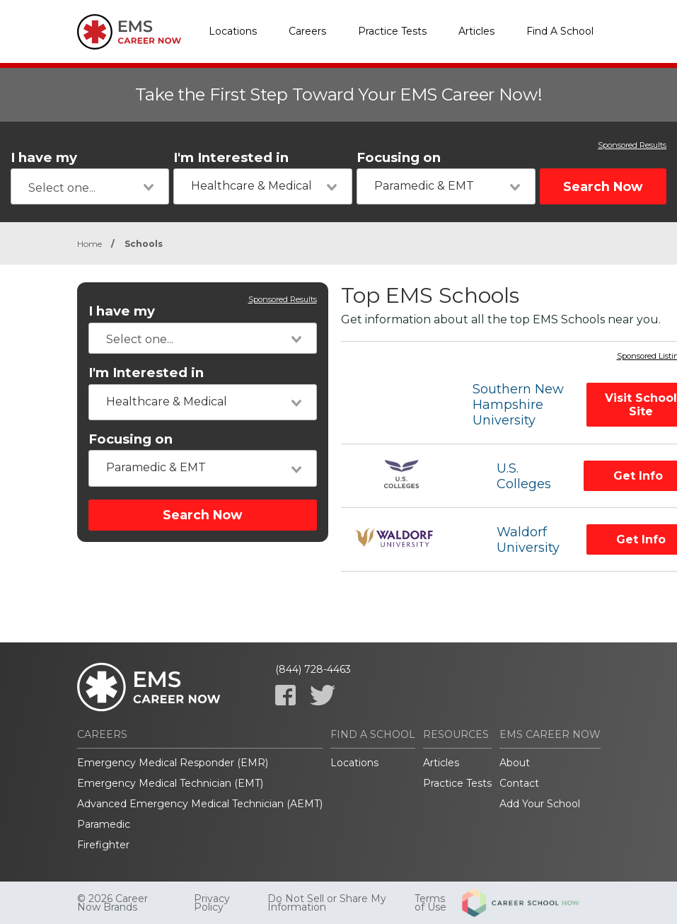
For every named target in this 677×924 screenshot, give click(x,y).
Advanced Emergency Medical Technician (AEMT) (200, 803)
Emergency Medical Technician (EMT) (170, 783)
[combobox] (89, 186)
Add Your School (539, 803)
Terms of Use (430, 902)
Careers (307, 31)
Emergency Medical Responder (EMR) (172, 762)
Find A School (560, 31)
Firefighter (103, 844)
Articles (476, 31)
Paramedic (103, 824)
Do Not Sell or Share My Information (326, 902)
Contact (519, 783)
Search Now (602, 186)
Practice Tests (392, 31)
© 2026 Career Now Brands (112, 902)
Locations (233, 31)
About (514, 762)
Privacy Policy (212, 902)
